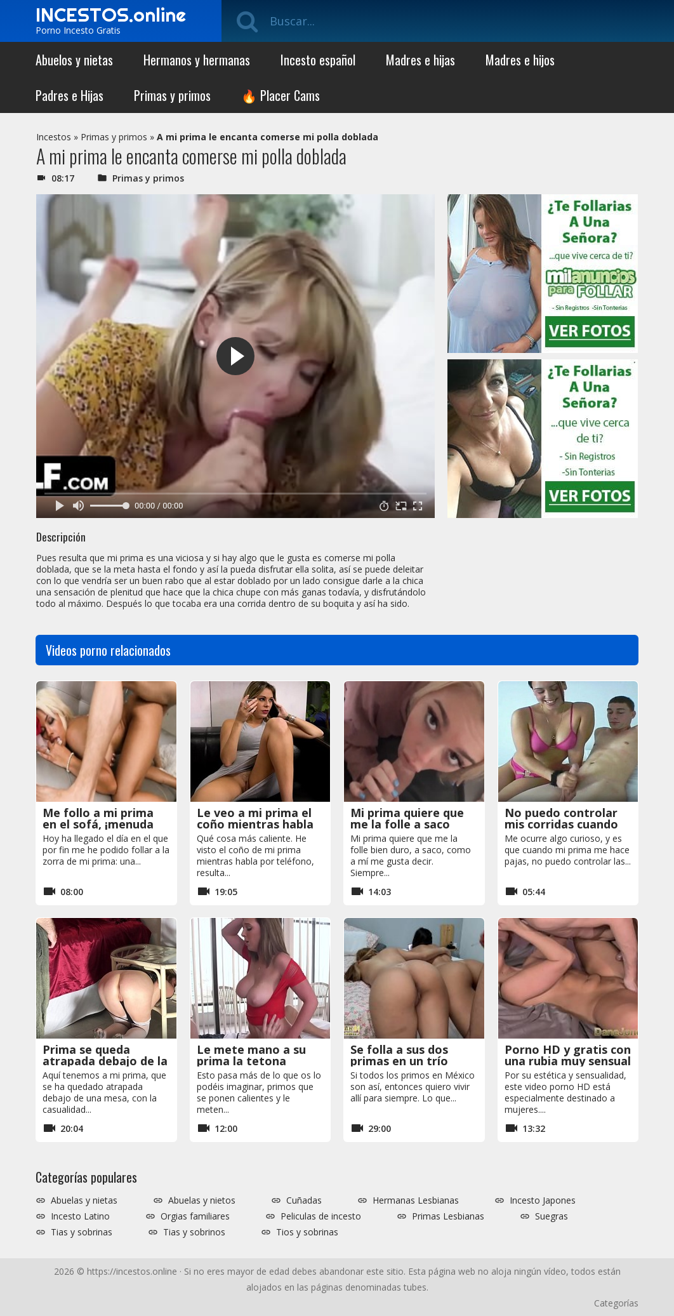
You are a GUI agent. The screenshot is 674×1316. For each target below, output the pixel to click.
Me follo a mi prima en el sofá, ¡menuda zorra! (98, 824)
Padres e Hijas (69, 95)
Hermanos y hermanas (196, 59)
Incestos (53, 137)
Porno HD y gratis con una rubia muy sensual (568, 1055)
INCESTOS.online (111, 14)
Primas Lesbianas (448, 1216)
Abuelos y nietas (74, 59)
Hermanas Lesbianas (416, 1200)
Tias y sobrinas (81, 1232)
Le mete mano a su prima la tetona (251, 1055)
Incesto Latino (80, 1216)
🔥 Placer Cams (280, 95)
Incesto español (318, 59)
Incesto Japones (543, 1200)
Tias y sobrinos (194, 1232)
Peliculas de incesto (321, 1216)
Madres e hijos (520, 59)
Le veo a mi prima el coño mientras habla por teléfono (255, 824)
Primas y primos (172, 95)
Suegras (551, 1216)
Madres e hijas (420, 59)
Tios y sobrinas (307, 1232)
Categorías (616, 1303)
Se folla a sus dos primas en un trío (399, 1055)
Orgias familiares (195, 1216)
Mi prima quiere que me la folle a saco (407, 818)
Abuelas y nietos (201, 1200)
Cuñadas (304, 1200)
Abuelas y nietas (84, 1200)
